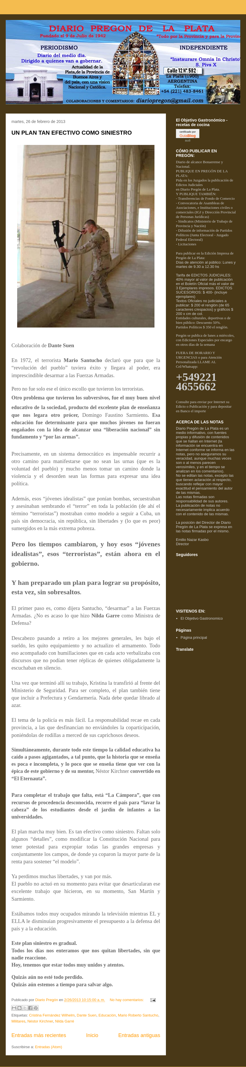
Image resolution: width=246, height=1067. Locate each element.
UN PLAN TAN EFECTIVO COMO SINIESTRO (71, 133)
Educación (107, 1015)
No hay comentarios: (127, 1000)
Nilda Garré (64, 1021)
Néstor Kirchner (40, 1021)
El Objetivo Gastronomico (201, 618)
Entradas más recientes (38, 1035)
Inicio (92, 1035)
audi (188, 140)
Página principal (193, 637)
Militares (18, 1021)
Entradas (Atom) (48, 1047)
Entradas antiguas (139, 1035)
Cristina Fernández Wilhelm (52, 1015)
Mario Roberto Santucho (138, 1015)
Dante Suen (86, 1015)
